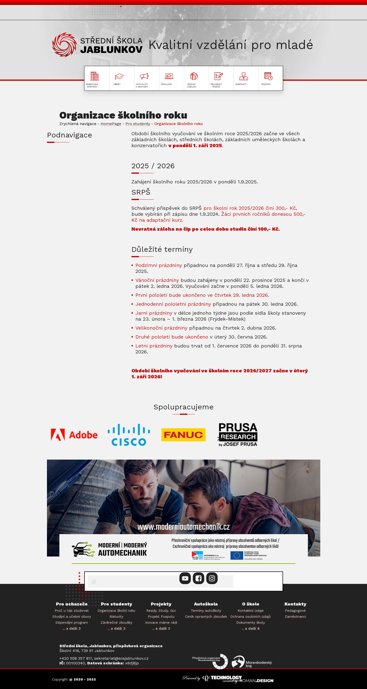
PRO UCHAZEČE (73, 13)
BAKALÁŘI (63, 236)
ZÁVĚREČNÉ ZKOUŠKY (78, 195)
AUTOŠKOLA (259, 13)
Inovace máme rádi (161, 622)
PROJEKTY (298, 13)
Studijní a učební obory (71, 616)
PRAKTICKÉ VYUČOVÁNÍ (79, 209)
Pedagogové (295, 610)
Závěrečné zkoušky (116, 622)
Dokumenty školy (250, 622)
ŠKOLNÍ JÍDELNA (71, 250)
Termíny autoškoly (206, 610)
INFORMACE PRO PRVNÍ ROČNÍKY (86, 154)
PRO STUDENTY (120, 13)
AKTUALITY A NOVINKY (177, 13)
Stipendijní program (71, 622)
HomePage (111, 123)
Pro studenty (137, 123)
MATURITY (63, 182)
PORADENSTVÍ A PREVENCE (84, 223)
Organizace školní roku (116, 610)
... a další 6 (251, 628)
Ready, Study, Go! (161, 610)
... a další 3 (72, 628)
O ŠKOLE (226, 13)
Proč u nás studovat (72, 610)
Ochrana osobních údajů (250, 616)
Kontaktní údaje (251, 610)
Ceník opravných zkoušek (206, 616)
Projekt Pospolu (161, 616)
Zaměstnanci (295, 616)
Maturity (116, 616)
